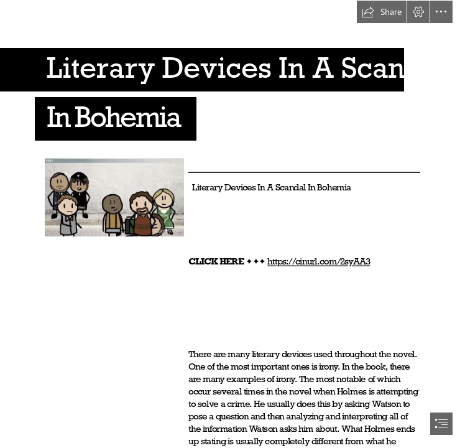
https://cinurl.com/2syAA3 (318, 262)
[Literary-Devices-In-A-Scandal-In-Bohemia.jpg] (113, 196)
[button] (382, 12)
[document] (232, 224)
